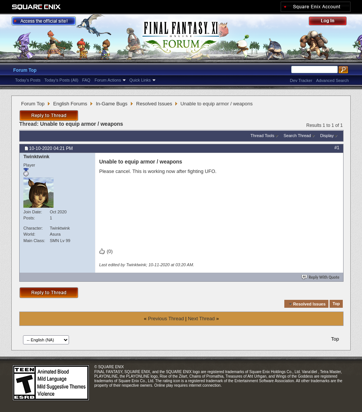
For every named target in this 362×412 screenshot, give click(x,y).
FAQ (86, 80)
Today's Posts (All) (61, 80)
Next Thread (201, 318)
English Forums (70, 103)
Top (336, 304)
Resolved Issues (154, 103)
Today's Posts (28, 80)
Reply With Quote (320, 277)
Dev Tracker (301, 80)
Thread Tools (262, 135)
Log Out (331, 22)
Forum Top (25, 70)
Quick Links (140, 80)
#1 (336, 147)
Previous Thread (166, 318)
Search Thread (297, 135)
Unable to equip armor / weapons (81, 124)
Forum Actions (108, 80)
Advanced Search (332, 80)
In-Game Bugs (111, 103)
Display (327, 135)
